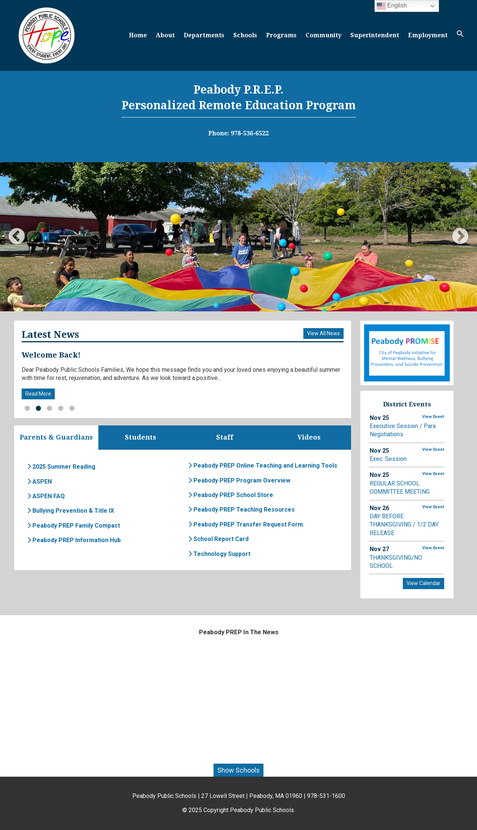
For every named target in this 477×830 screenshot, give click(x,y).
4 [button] (60, 408)
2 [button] (38, 408)
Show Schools (238, 770)
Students (140, 437)
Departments (204, 35)
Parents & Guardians (56, 437)
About (165, 35)
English (392, 5)
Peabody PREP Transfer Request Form (245, 524)
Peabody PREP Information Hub (74, 540)
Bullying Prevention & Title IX (70, 511)
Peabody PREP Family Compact (73, 525)
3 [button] (49, 408)
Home (138, 35)
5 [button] (72, 408)
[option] (238, 236)
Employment (428, 35)
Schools (245, 35)
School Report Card (218, 539)
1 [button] (27, 408)
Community (323, 35)
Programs (281, 35)
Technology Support (219, 553)
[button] (460, 35)
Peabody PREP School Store (230, 495)
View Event (433, 416)
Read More (38, 394)
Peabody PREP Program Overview (239, 480)
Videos (309, 437)
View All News (323, 333)
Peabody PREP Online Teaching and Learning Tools (262, 465)
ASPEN (39, 481)
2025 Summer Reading (61, 467)
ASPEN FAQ (46, 496)
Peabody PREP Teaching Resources (241, 509)
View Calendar (423, 583)
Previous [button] (16, 236)
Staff (224, 437)
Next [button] (460, 236)
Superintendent (374, 35)
